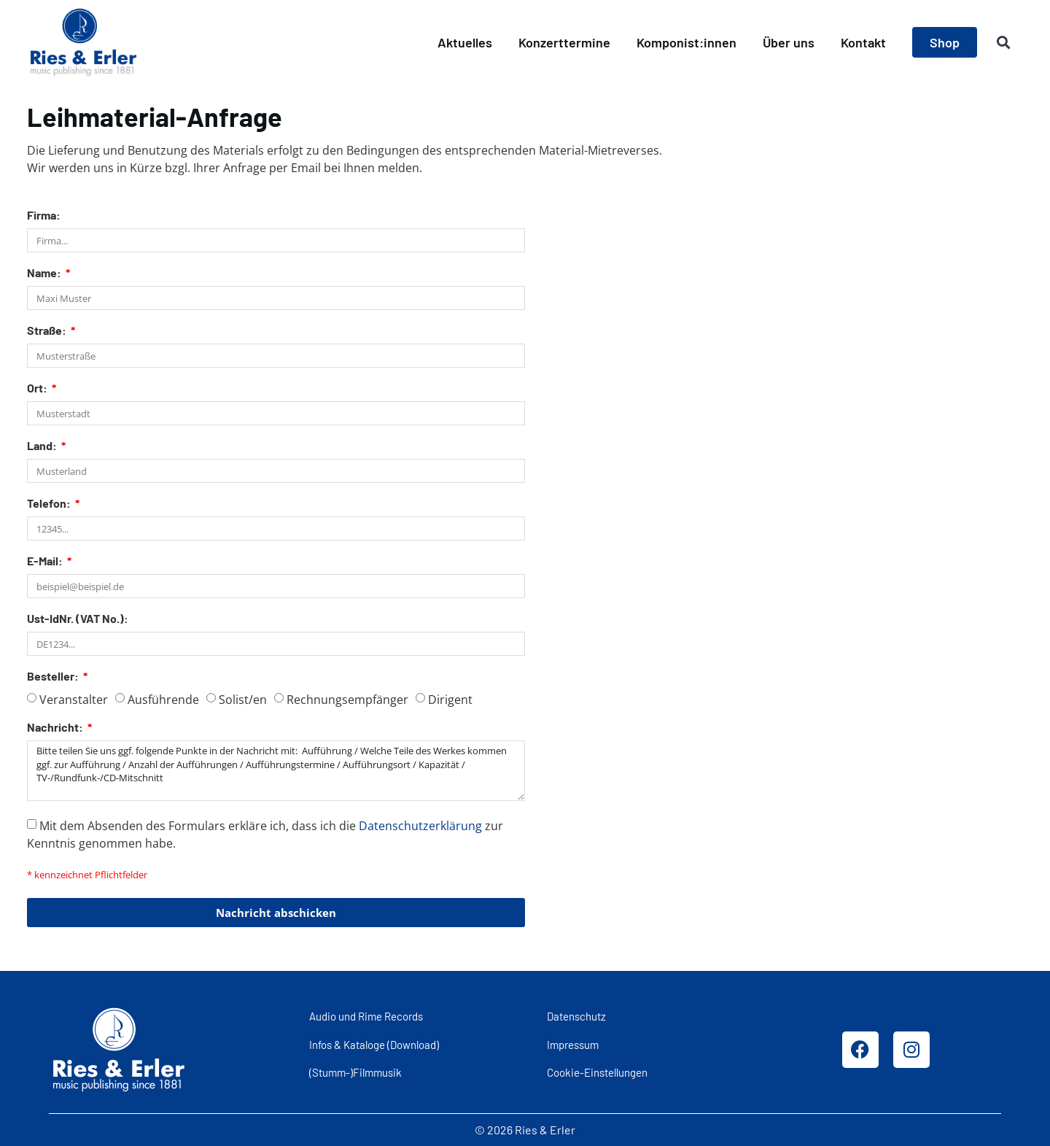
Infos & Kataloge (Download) (374, 1044)
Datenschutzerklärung (420, 826)
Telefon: (50, 503)
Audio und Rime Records (366, 1016)
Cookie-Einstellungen (597, 1072)
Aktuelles (465, 42)
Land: (43, 446)
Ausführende (163, 700)
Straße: (48, 331)
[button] (1004, 43)
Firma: (44, 215)
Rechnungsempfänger (347, 700)
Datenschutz (576, 1016)
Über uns (788, 42)
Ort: (38, 388)
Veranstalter (73, 700)
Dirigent (450, 700)
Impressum (573, 1044)
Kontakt (863, 42)
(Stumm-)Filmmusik (355, 1072)
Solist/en (243, 700)
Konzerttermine (564, 42)
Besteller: (54, 676)
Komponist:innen (686, 42)
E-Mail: (46, 561)
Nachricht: (56, 727)
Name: (45, 273)
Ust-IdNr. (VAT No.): (77, 619)
